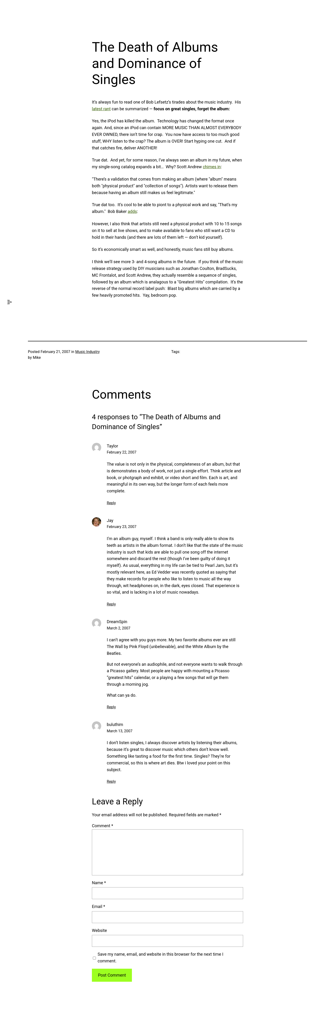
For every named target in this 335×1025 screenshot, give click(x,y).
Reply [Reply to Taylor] (111, 503)
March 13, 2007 (119, 731)
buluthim (115, 724)
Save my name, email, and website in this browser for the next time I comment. (160, 957)
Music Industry (87, 352)
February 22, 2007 (121, 452)
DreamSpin (117, 621)
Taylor (112, 446)
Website (99, 930)
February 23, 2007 (121, 526)
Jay (110, 520)
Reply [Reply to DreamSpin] (111, 707)
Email (98, 906)
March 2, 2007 (118, 628)
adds (132, 211)
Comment (102, 825)
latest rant (101, 108)
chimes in (212, 166)
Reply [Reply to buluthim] (111, 781)
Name (99, 882)
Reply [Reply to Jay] (111, 604)
